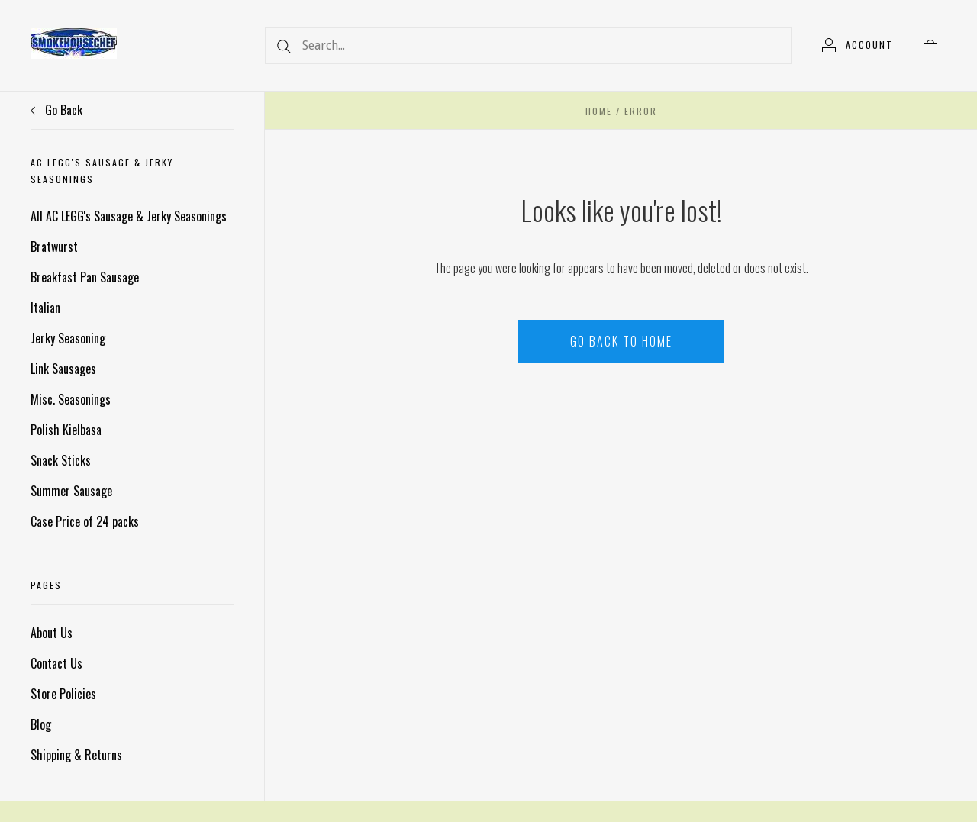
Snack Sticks (61, 460)
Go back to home (621, 341)
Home (598, 111)
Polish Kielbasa (66, 430)
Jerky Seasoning (68, 338)
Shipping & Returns (76, 755)
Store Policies (63, 694)
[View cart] (930, 45)
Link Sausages (63, 368)
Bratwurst (54, 246)
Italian (45, 307)
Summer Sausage (71, 491)
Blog (41, 724)
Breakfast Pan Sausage (85, 277)
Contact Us (56, 663)
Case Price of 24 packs (85, 521)
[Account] (857, 45)
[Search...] (528, 45)
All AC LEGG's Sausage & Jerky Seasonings (129, 216)
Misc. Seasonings (71, 399)
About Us (52, 633)
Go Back (56, 110)
